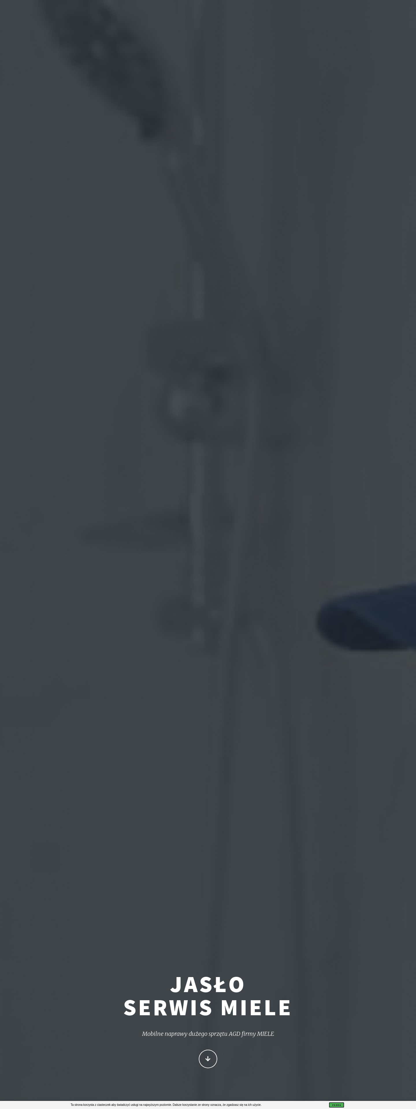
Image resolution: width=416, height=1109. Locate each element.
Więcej (208, 1059)
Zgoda (336, 1105)
